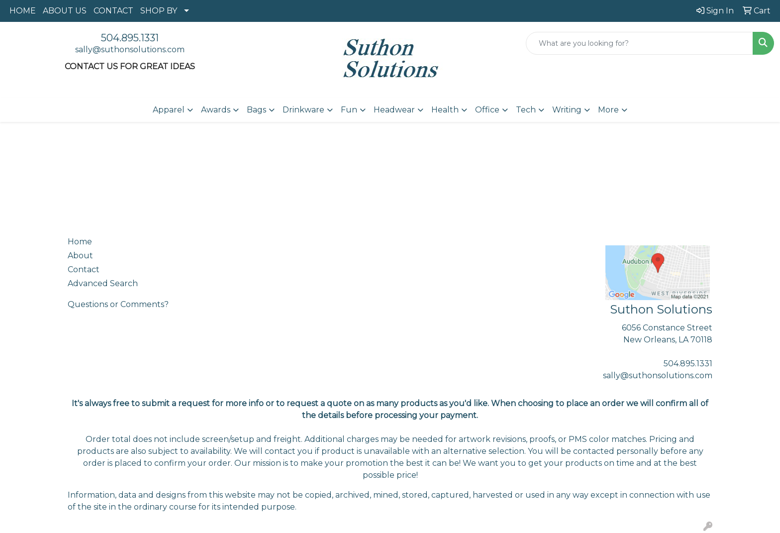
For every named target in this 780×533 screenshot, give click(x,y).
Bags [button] (256, 109)
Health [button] (445, 109)
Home (80, 241)
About (80, 255)
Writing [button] (567, 109)
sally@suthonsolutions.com (130, 49)
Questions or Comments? (118, 304)
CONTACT (113, 10)
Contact (83, 269)
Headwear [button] (394, 109)
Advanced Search (103, 283)
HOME (22, 10)
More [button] (608, 109)
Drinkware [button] (303, 109)
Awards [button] (215, 109)
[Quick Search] (639, 43)
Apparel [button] (169, 109)
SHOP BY (158, 10)
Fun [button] (349, 109)
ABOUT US (65, 10)
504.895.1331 (130, 38)
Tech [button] (526, 109)
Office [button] (487, 109)
